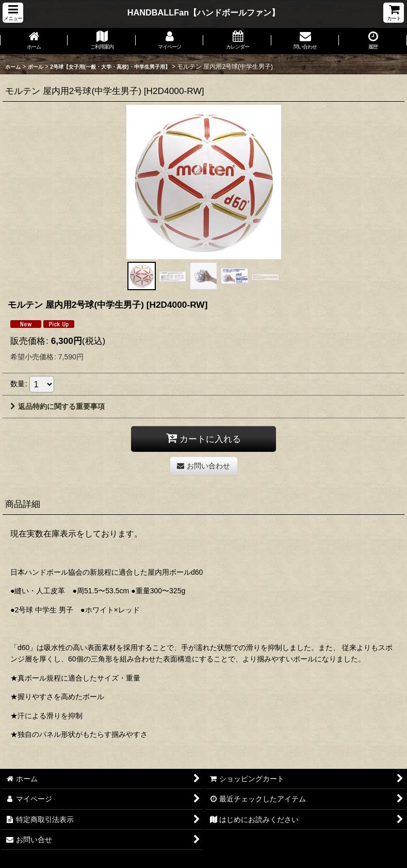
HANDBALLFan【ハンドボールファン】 (203, 12)
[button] (13, 13)
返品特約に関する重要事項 (57, 406)
